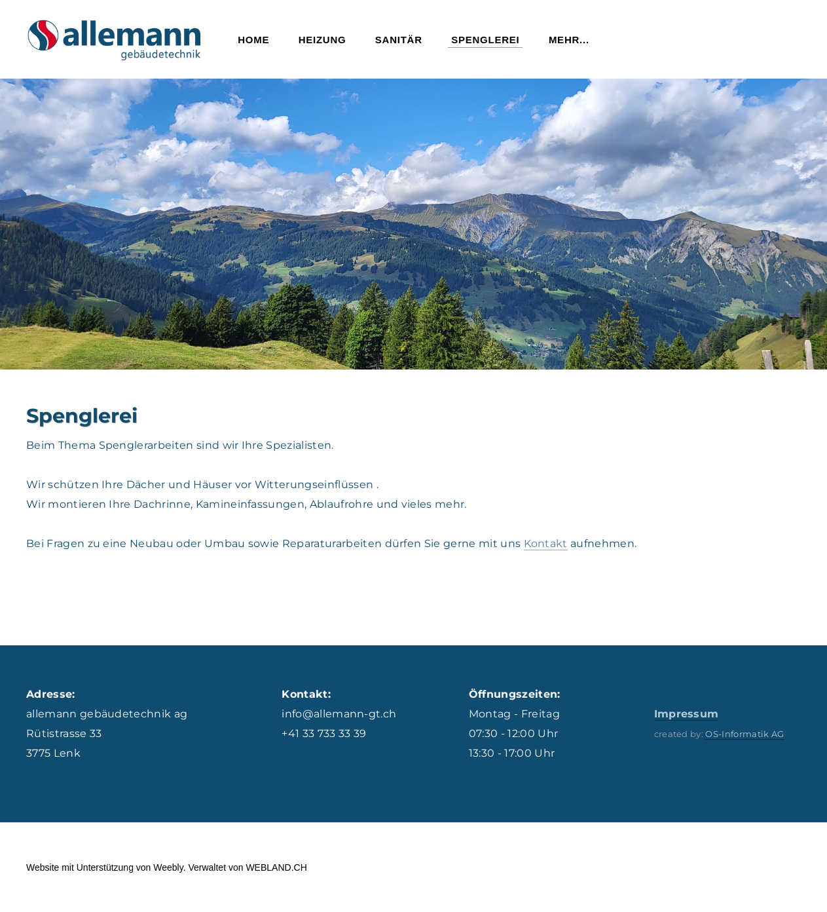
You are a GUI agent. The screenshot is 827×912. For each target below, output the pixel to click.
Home (253, 39)
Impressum (686, 714)
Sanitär (398, 39)
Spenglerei (485, 39)
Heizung (322, 39)
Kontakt (546, 543)
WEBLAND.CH (276, 867)
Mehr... (569, 39)
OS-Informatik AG (744, 734)
